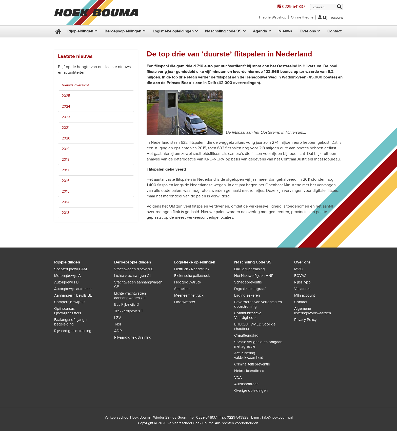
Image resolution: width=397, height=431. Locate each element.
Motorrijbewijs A (67, 275)
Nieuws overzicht (75, 85)
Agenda (260, 31)
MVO (298, 269)
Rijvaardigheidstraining (72, 331)
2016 (65, 181)
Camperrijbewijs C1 (69, 302)
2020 (66, 138)
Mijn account (333, 17)
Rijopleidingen (80, 31)
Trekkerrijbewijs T (128, 311)
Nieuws (285, 31)
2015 (65, 191)
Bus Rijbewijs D (126, 304)
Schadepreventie (248, 282)
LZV (117, 317)
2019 (65, 149)
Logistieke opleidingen (173, 31)
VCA (238, 377)
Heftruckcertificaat (249, 370)
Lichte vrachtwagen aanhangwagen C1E (130, 295)
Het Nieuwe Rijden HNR (253, 275)
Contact (334, 31)
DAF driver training (249, 269)
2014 (65, 202)
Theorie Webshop (272, 17)
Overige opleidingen (251, 390)
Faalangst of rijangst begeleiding (70, 321)
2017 (65, 170)
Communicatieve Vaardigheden (247, 315)
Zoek (339, 7)
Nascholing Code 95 (252, 262)
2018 (65, 159)
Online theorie (302, 17)
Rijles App (302, 282)
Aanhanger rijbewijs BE (73, 295)
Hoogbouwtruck (187, 282)
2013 (65, 213)
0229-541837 (293, 6)
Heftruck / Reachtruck (191, 269)
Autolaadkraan (246, 384)
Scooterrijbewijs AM (70, 269)
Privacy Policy (305, 319)
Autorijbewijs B (66, 282)
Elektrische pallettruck (192, 275)
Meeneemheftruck (189, 295)
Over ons (308, 31)
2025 (66, 96)
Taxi (117, 324)
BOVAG (300, 275)
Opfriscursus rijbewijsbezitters (67, 310)
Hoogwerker (184, 302)
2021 (65, 128)
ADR (118, 331)
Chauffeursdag (246, 335)
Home (57, 31)
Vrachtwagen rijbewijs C (133, 269)
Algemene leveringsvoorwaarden (312, 310)
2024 (66, 106)
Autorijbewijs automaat (73, 288)
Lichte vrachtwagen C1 (132, 275)
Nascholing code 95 (223, 31)
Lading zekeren (247, 295)
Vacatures (302, 288)
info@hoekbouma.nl (277, 417)
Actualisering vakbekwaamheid (248, 355)
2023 (66, 117)
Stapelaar (182, 288)
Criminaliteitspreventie (252, 364)
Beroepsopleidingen (123, 31)
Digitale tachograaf (249, 288)
